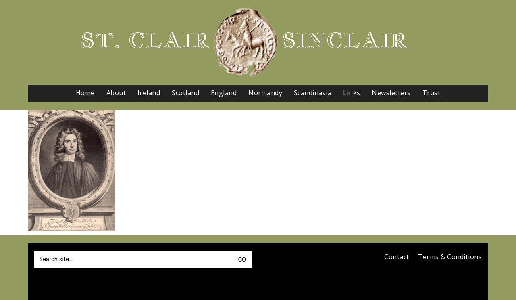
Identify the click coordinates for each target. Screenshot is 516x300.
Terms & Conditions (450, 257)
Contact (396, 257)
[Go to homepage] (246, 42)
